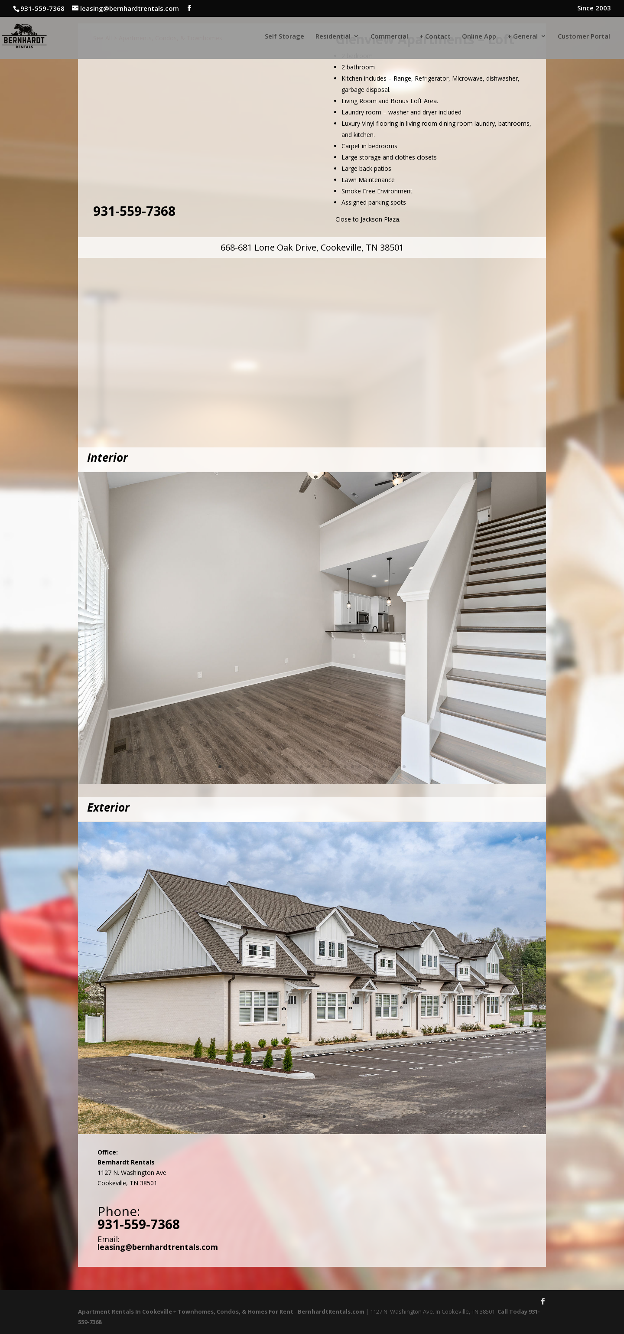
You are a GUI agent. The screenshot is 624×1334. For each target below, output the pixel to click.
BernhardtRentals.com (331, 1311)
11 (293, 766)
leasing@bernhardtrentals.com (158, 1247)
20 (359, 766)
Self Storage (284, 36)
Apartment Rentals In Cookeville (125, 1311)
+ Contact (435, 36)
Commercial (389, 36)
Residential (333, 36)
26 (404, 766)
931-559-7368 (134, 211)
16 (330, 766)
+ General (522, 36)
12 (300, 766)
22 (374, 766)
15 (323, 766)
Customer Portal (584, 36)
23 (382, 766)
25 (396, 766)
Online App (479, 36)
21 (367, 766)
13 (308, 766)
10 (286, 766)
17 (337, 766)
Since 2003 (594, 8)
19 (352, 766)
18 (345, 766)
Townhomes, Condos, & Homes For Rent (235, 1311)
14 (315, 766)
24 (389, 766)
